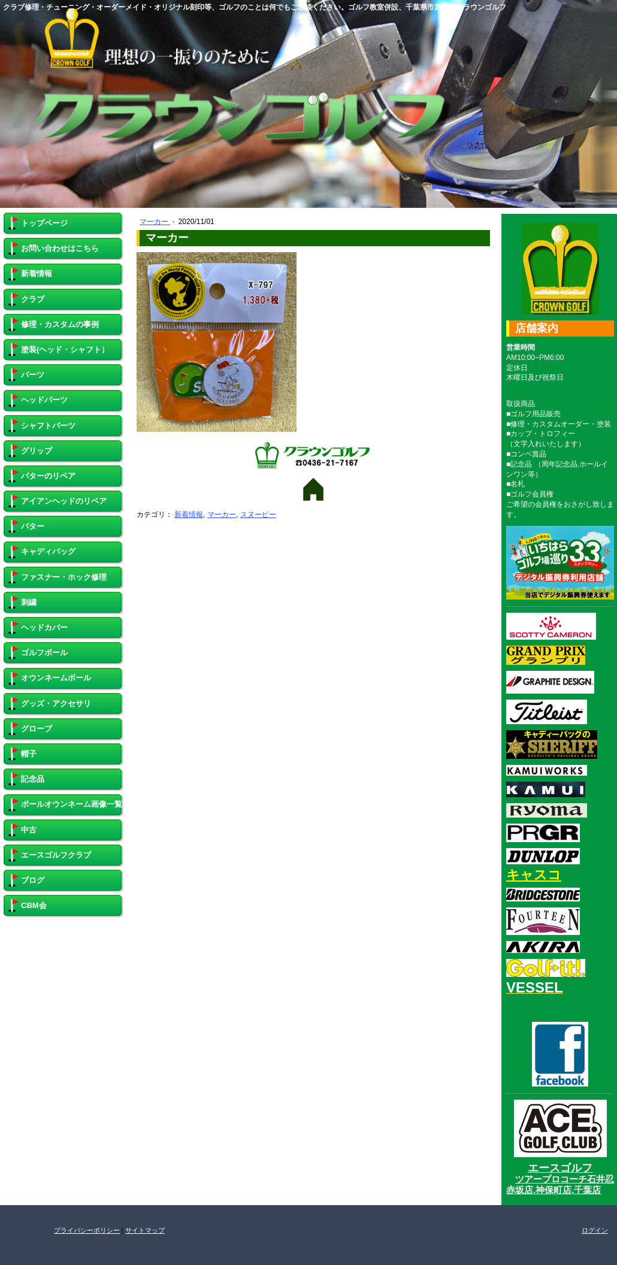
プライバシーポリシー (87, 1230)
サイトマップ (145, 1230)
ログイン (595, 1230)
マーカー (155, 221)
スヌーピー (258, 514)
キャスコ (533, 874)
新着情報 (188, 514)
